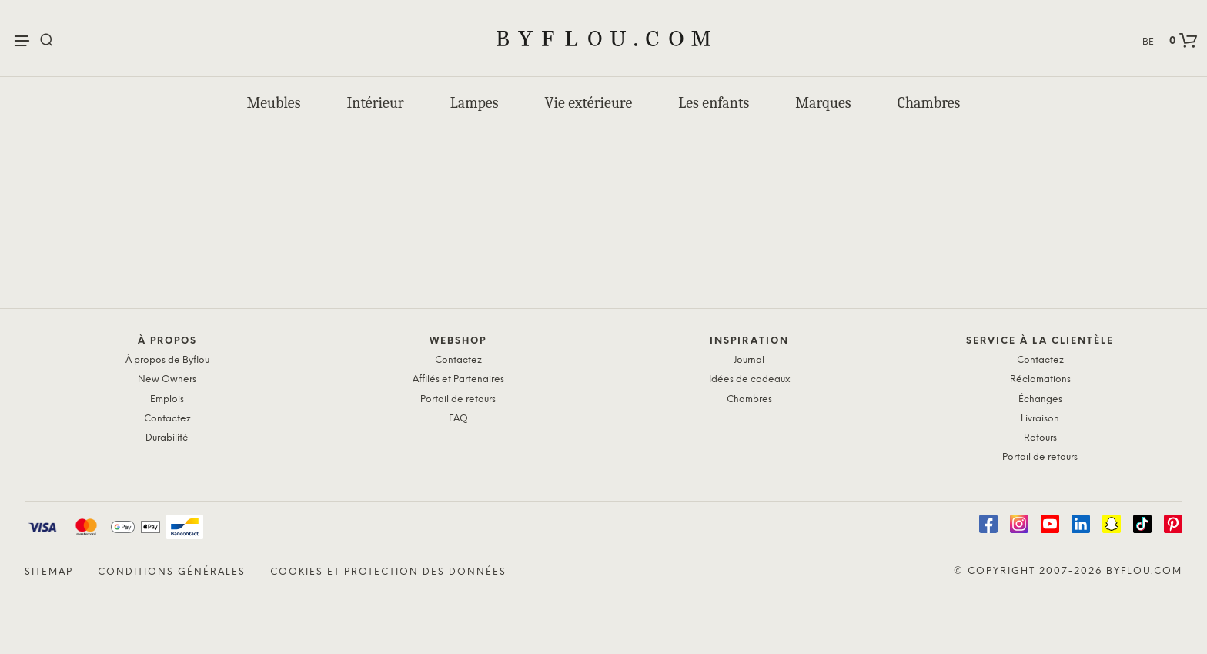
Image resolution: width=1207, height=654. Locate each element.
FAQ (458, 419)
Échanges (1040, 399)
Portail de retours (458, 399)
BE (1148, 42)
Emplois (167, 399)
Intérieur (375, 103)
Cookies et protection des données (388, 572)
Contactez (167, 419)
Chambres (929, 103)
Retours (1040, 438)
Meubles (274, 103)
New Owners (167, 379)
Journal (749, 360)
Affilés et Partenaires (458, 379)
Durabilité (167, 438)
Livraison (1040, 419)
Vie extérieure (589, 103)
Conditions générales (172, 572)
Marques (823, 103)
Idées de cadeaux (749, 379)
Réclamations (1040, 379)
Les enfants (713, 103)
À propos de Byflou (167, 360)
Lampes (474, 103)
